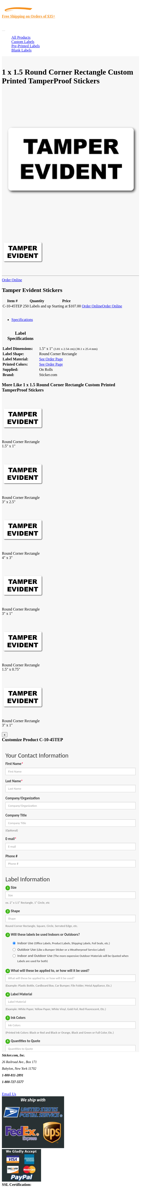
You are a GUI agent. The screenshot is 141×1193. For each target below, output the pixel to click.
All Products (20, 37)
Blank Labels (21, 50)
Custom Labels (22, 42)
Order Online (12, 280)
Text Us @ (18, 1088)
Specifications (22, 320)
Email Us (9, 1094)
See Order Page (51, 359)
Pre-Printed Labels (25, 46)
